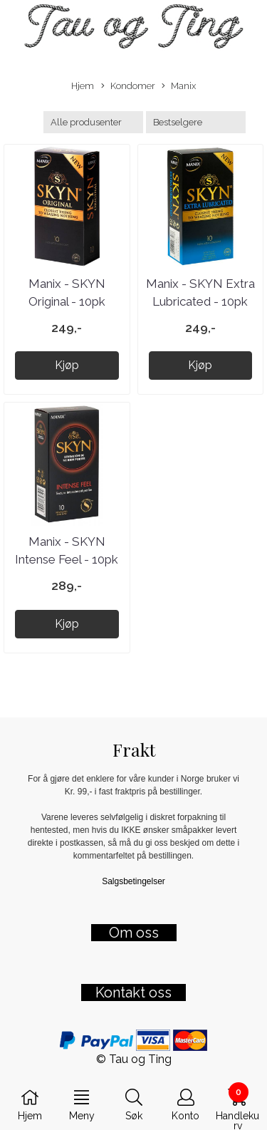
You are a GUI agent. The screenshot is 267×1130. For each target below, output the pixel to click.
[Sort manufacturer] (93, 122)
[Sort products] (196, 122)
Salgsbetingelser (133, 881)
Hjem (82, 86)
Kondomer (128, 87)
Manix (179, 87)
